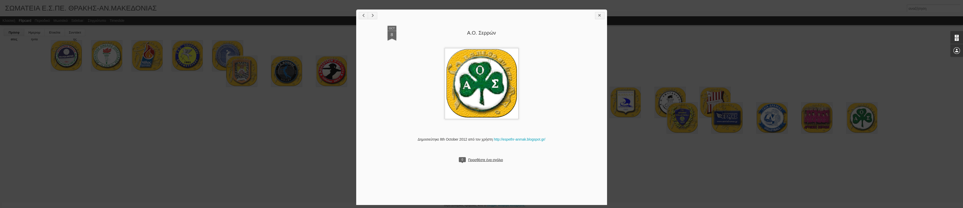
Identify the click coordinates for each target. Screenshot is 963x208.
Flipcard (25, 21)
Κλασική (9, 21)
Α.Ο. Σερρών (481, 33)
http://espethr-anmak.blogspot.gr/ (519, 139)
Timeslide (117, 21)
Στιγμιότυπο (97, 21)
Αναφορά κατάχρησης (511, 205)
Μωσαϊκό (60, 21)
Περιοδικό (42, 21)
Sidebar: (77, 21)
